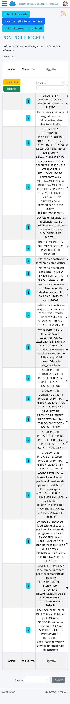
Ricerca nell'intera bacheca (23, 21)
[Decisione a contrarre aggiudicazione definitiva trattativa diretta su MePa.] (28, 118)
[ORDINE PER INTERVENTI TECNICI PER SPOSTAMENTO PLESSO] (28, 101)
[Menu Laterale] (4, 5)
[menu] (37, 679)
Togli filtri (12, 82)
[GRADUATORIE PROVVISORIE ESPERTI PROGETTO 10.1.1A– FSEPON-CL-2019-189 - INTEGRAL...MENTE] (28, 460)
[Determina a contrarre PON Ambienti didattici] (28, 261)
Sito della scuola (16, 14)
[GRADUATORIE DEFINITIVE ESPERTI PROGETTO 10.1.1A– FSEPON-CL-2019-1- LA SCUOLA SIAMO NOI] (28, 398)
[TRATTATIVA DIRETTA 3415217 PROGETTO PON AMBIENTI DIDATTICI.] (28, 248)
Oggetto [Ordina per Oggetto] (51, 69)
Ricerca (11, 89)
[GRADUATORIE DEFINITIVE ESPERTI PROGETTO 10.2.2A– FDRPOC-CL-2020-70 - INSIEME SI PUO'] (28, 378)
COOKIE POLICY (8, 692)
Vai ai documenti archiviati (23, 28)
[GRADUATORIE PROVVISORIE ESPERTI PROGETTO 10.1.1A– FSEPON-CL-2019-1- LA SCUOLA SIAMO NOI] (28, 440)
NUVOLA (50, 692)
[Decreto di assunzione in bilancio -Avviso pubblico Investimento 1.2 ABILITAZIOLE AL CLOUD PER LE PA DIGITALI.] (28, 227)
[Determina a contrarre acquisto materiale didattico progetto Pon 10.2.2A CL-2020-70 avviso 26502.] (28, 292)
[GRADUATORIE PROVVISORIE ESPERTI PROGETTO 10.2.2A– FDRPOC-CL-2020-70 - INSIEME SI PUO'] (28, 419)
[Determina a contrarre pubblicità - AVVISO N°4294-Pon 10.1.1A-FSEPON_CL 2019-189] (28, 273)
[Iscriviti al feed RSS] (63, 15)
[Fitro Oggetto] (50, 87)
